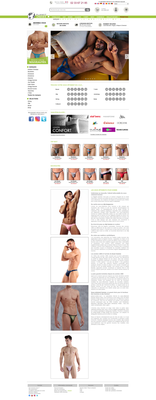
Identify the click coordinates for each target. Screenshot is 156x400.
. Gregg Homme (32, 80)
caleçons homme (115, 215)
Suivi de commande (59, 389)
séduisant (117, 201)
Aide (81, 390)
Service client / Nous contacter (88, 388)
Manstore (93, 303)
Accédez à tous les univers (58, 135)
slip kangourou (108, 204)
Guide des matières (110, 389)
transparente (122, 249)
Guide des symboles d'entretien (113, 390)
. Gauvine (30, 78)
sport (107, 305)
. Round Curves (32, 88)
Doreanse (114, 303)
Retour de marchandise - (63, 390)
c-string (114, 314)
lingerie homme (97, 197)
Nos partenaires (33, 389)
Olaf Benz (100, 303)
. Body (29, 107)
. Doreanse (30, 74)
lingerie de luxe (120, 321)
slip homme (109, 224)
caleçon (101, 259)
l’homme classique (102, 320)
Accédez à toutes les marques (98, 134)
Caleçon (78, 17)
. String (29, 101)
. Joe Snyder (31, 82)
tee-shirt (116, 217)
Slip (64, 17)
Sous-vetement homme (98, 292)
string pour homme (111, 311)
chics (104, 305)
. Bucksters (30, 71)
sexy (111, 201)
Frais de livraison (58, 388)
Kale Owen (107, 303)
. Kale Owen (31, 84)
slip (111, 217)
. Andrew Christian (32, 69)
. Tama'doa (30, 91)
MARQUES (56, 19)
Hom (114, 245)
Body (92, 17)
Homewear (100, 17)
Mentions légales (33, 392)
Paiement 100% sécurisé (60, 392)
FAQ (81, 389)
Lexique (82, 392)
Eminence (126, 302)
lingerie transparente (119, 309)
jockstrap (101, 311)
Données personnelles (34, 393)
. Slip (28, 103)
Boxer (70, 17)
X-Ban (120, 303)
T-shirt (85, 17)
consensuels (98, 305)
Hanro (102, 324)
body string (106, 312)
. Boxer (29, 105)
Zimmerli (93, 324)
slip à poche (125, 320)
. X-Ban (29, 93)
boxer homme (116, 254)
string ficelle (96, 312)
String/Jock (56, 17)
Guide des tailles (109, 388)
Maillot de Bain (112, 17)
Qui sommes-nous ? (34, 388)
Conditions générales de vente (37, 390)
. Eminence (30, 76)
